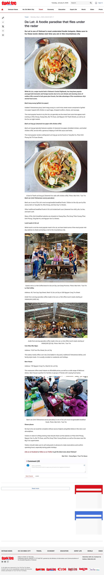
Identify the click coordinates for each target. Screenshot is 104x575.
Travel (41, 9)
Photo (101, 9)
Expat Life (73, 9)
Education (61, 9)
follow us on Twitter (46, 452)
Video (92, 9)
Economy (51, 9)
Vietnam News (13, 9)
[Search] (81, 3)
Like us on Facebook (31, 452)
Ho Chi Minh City (28, 9)
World (83, 9)
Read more (35, 488)
